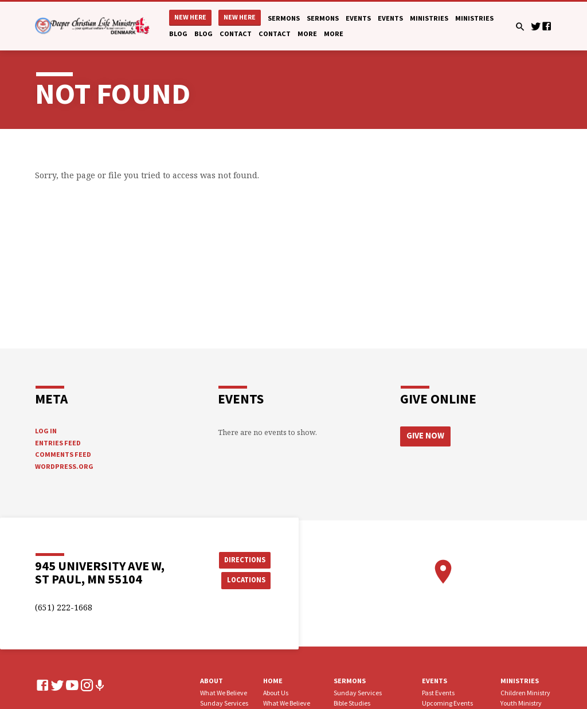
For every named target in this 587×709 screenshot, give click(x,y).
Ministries (429, 18)
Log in (46, 430)
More (307, 33)
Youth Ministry (521, 703)
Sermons (284, 18)
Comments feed (63, 454)
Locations (245, 579)
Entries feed (58, 442)
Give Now (425, 435)
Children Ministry (525, 692)
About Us (275, 692)
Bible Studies (352, 703)
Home (273, 680)
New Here (190, 17)
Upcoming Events (447, 703)
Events (358, 18)
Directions (244, 559)
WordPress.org (64, 466)
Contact (236, 33)
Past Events (438, 692)
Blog (178, 33)
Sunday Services (224, 703)
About (211, 680)
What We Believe (223, 692)
